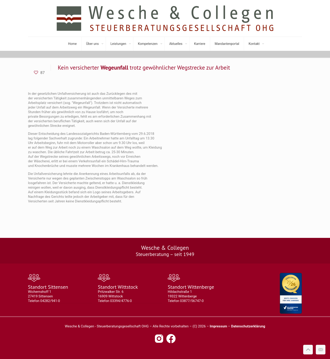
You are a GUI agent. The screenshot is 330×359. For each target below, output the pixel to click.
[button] (10, 349)
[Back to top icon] (308, 349)
